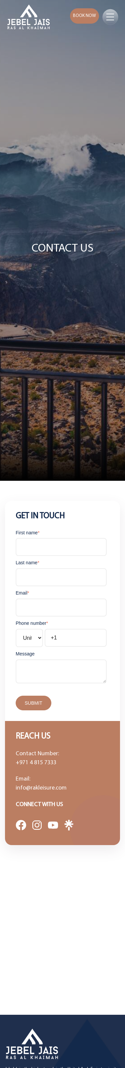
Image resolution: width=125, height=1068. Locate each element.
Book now (84, 15)
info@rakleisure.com (41, 788)
